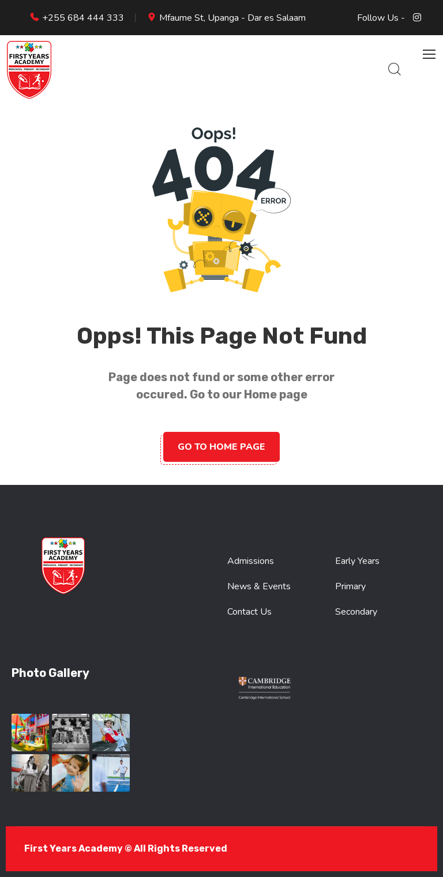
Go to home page (221, 447)
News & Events (259, 586)
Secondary (356, 611)
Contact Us (249, 611)
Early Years (357, 561)
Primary (350, 586)
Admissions (250, 561)
